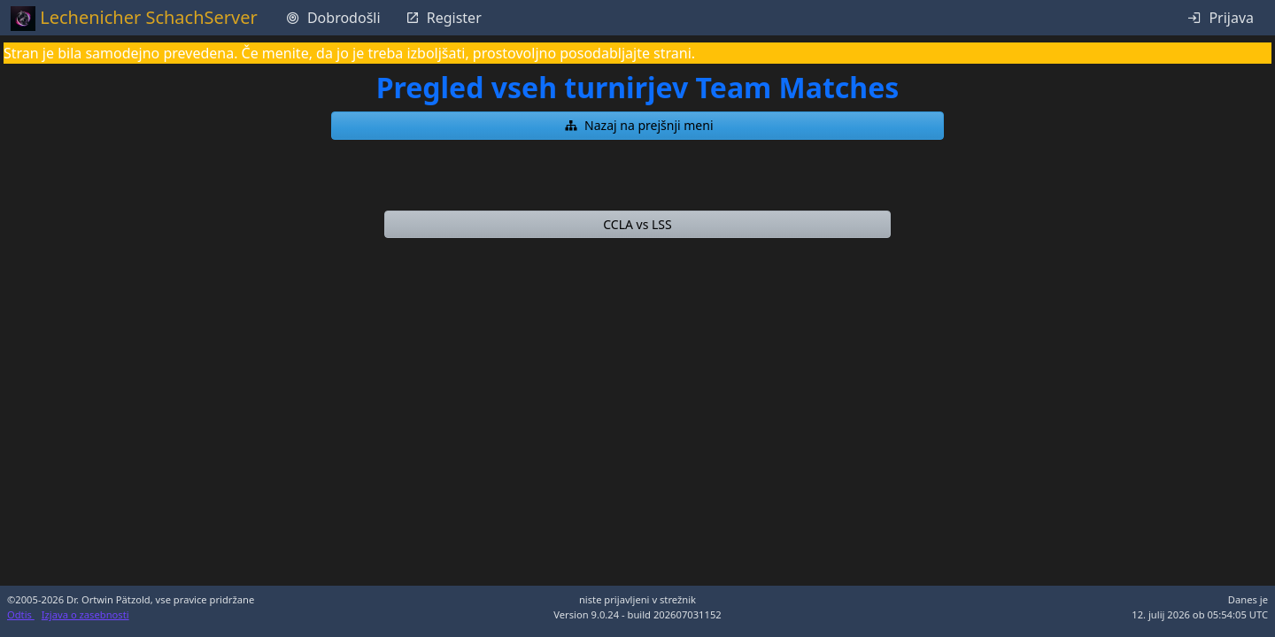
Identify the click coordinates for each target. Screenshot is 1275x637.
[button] (637, 125)
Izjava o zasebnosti (85, 614)
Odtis (21, 614)
